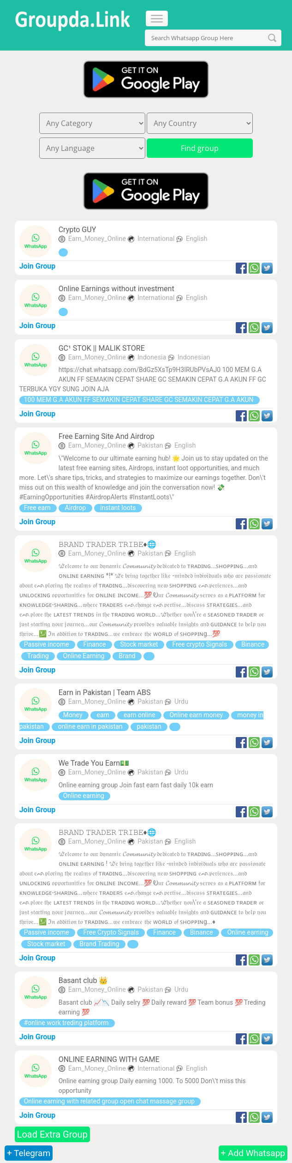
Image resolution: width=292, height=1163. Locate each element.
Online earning (84, 795)
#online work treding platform (67, 1022)
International (156, 239)
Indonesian (194, 357)
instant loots (118, 507)
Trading (38, 655)
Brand (127, 655)
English (197, 239)
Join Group (37, 266)
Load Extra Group (52, 1134)
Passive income (47, 644)
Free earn (38, 507)
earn (103, 715)
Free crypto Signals (200, 644)
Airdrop (75, 507)
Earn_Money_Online (97, 239)
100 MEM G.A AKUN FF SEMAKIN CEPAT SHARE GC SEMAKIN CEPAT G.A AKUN (139, 399)
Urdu (181, 702)
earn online (139, 715)
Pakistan (151, 446)
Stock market (139, 644)
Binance (252, 644)
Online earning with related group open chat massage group (110, 1101)
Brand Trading (99, 943)
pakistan (149, 726)
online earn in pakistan (90, 726)
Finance (94, 644)
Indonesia (152, 357)
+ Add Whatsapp (253, 1153)
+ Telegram (28, 1153)
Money (73, 715)
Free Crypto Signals (111, 932)
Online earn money (196, 715)
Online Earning (83, 655)
